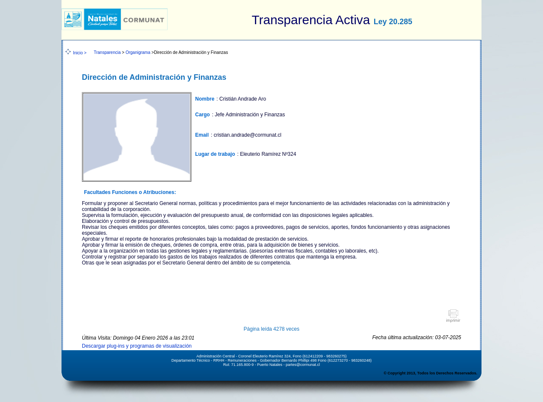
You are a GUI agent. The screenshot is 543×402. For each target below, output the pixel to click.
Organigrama (138, 52)
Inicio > (80, 53)
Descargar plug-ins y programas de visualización (137, 346)
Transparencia (107, 52)
